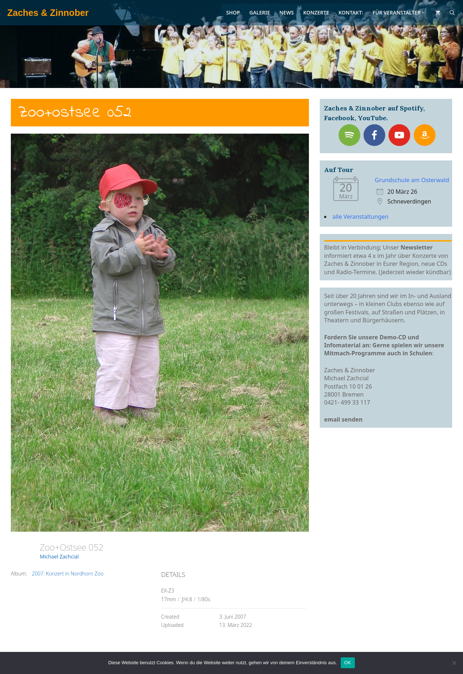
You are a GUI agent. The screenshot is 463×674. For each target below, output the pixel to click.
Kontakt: (351, 12)
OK (347, 662)
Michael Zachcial (59, 556)
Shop (233, 12)
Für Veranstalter (399, 12)
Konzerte (316, 12)
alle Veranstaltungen (360, 217)
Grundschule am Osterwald (412, 180)
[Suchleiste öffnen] (452, 13)
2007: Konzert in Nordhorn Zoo (67, 573)
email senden (343, 419)
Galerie (259, 12)
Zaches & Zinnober (48, 13)
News (286, 12)
